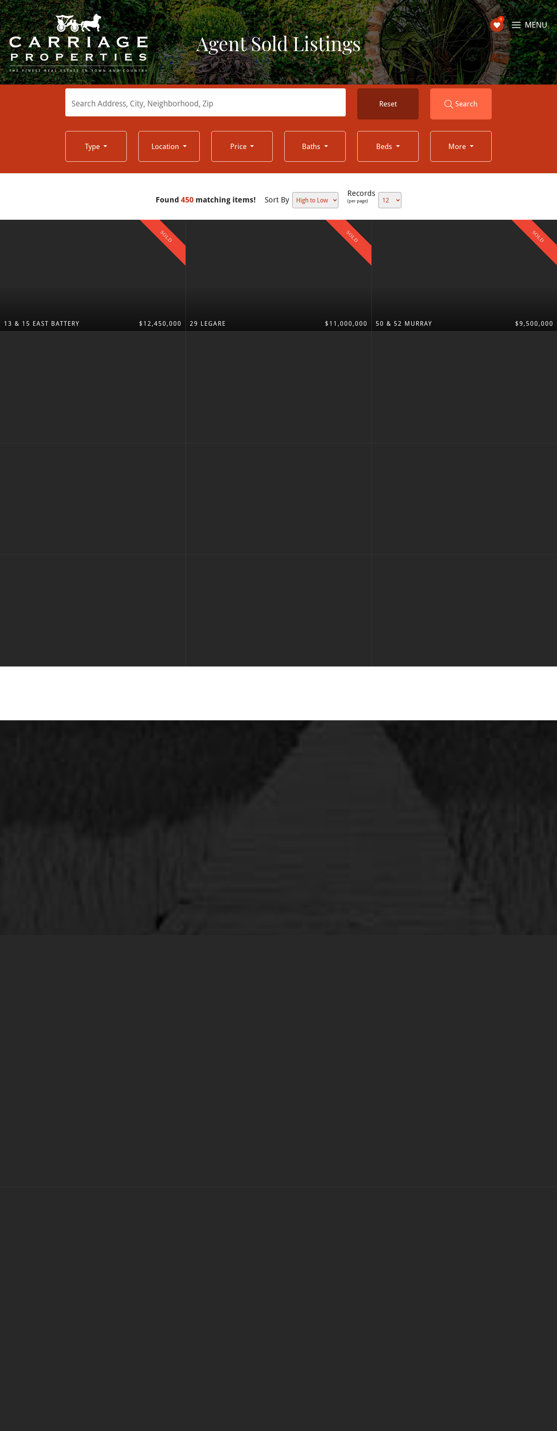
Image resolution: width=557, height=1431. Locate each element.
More (458, 146)
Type (93, 146)
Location (166, 146)
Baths (312, 146)
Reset (388, 104)
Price (239, 146)
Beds (385, 146)
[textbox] (207, 103)
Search (460, 104)
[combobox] (205, 102)
